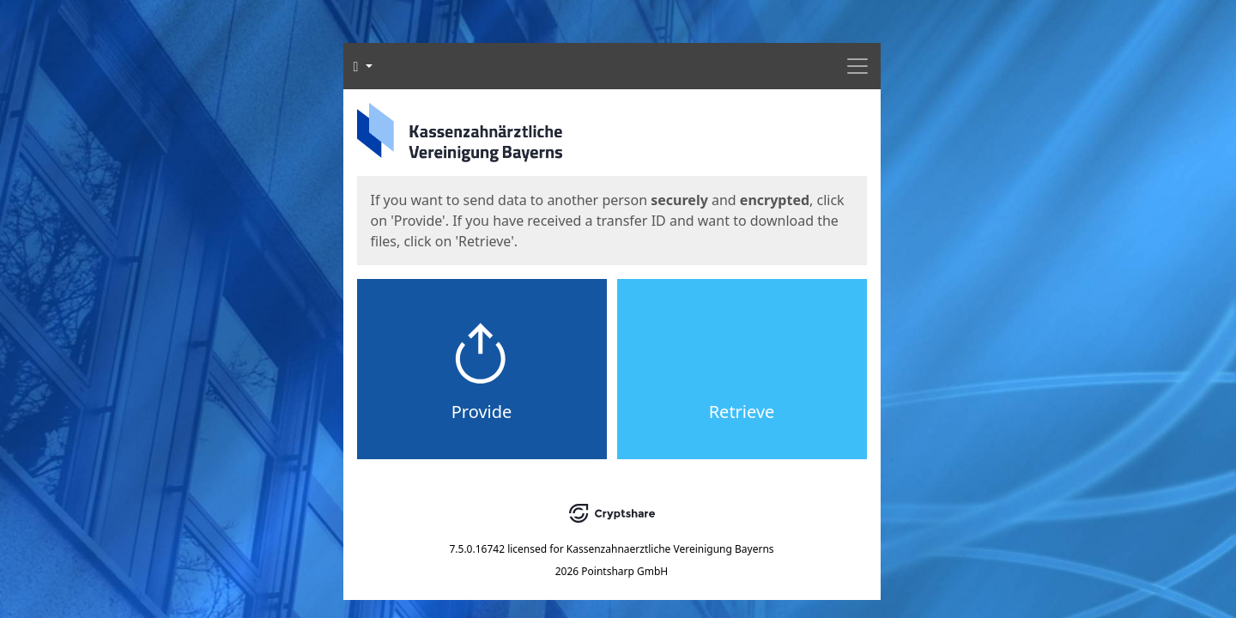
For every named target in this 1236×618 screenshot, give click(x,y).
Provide (481, 411)
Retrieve (742, 411)
